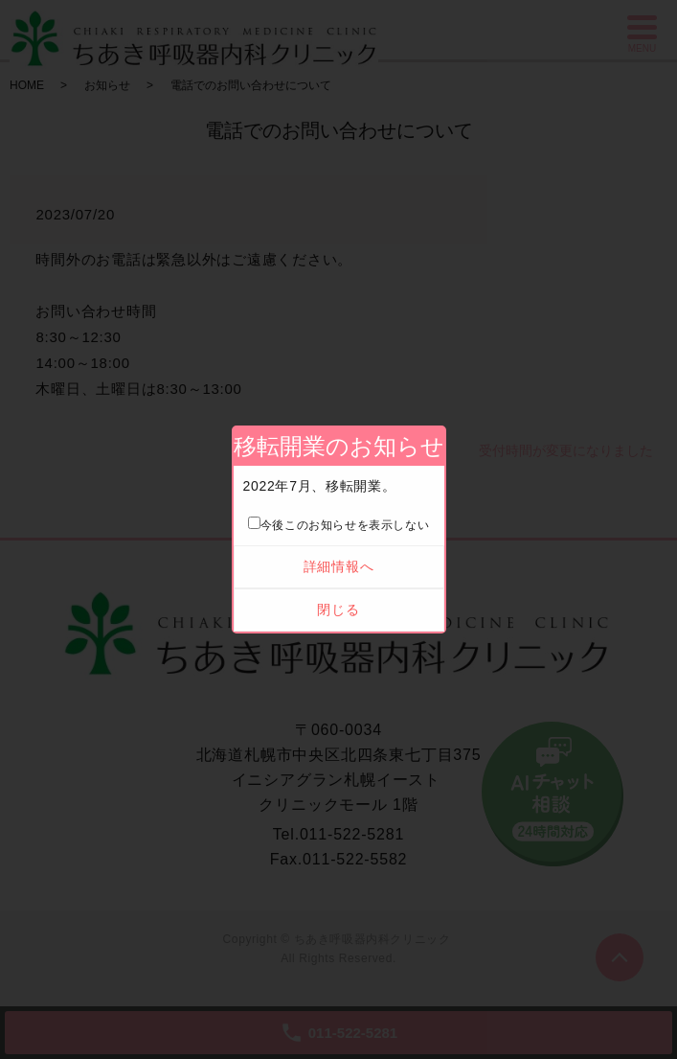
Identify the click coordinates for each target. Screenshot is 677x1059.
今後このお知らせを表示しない (338, 525)
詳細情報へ (339, 566)
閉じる (338, 609)
